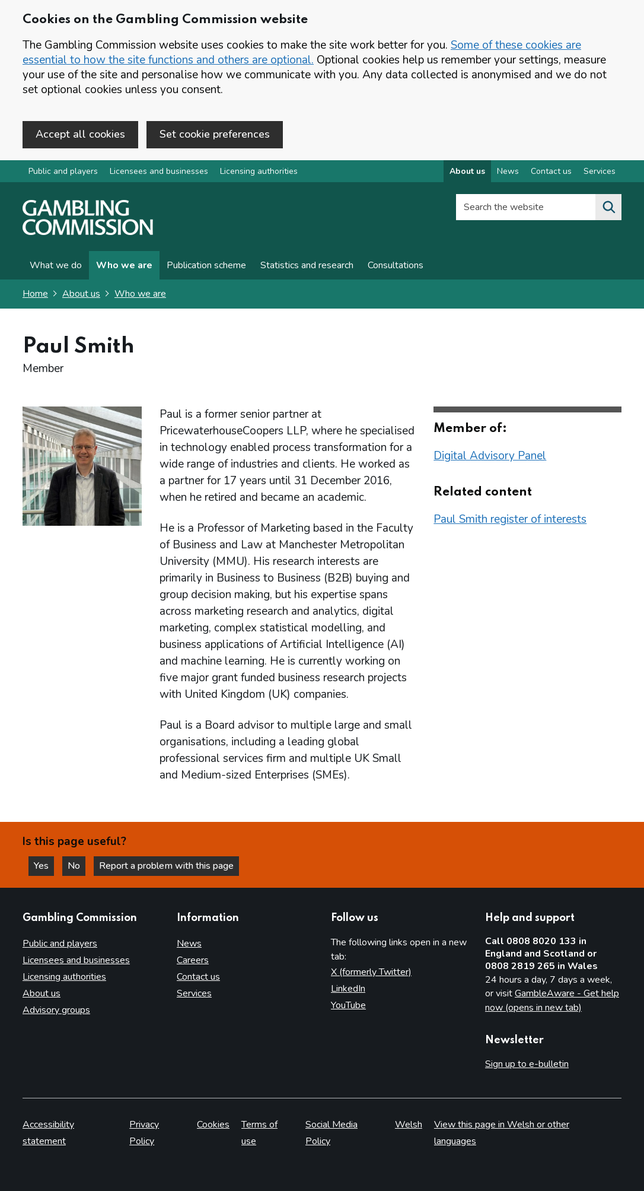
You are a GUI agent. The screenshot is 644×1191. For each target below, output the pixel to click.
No (76, 865)
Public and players (63, 171)
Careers (193, 960)
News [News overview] (508, 171)
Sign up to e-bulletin (527, 1064)
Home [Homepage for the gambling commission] (35, 293)
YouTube (348, 1005)
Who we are (124, 265)
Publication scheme (206, 265)
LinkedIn (348, 988)
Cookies (213, 1124)
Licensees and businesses (159, 171)
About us (81, 293)
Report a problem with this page (166, 865)
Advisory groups (56, 1010)
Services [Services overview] (600, 171)
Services (194, 993)
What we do (56, 265)
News (189, 943)
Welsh (408, 1124)
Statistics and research (306, 265)
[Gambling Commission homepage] (88, 232)
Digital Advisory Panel (489, 455)
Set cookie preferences (215, 134)
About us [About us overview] (467, 171)
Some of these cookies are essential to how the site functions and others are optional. (302, 52)
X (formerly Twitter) (371, 972)
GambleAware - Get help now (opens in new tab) (552, 1000)
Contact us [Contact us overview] (551, 171)
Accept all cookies (80, 134)
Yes (44, 865)
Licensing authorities (259, 171)
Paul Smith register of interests (509, 519)
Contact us (198, 976)
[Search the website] (608, 207)
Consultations (395, 265)
